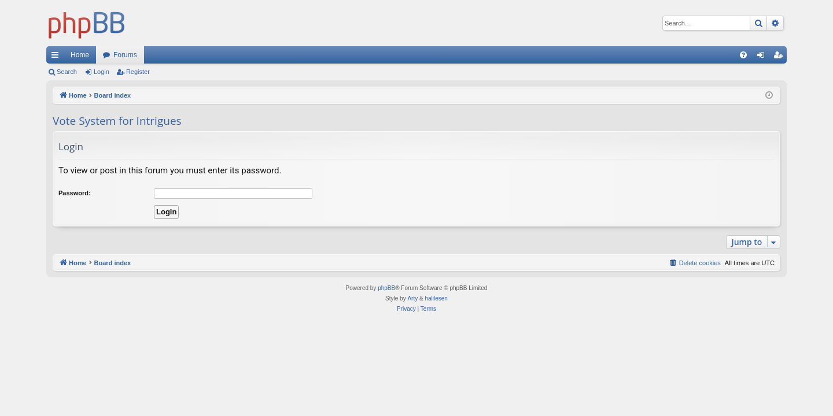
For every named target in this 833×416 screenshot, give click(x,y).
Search (67, 71)
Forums (125, 55)
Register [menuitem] (781, 57)
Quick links (57, 57)
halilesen (436, 298)
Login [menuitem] (763, 57)
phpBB (386, 288)
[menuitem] (743, 55)
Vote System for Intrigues (117, 120)
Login (101, 71)
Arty (412, 298)
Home (80, 55)
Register (138, 71)
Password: (74, 193)
